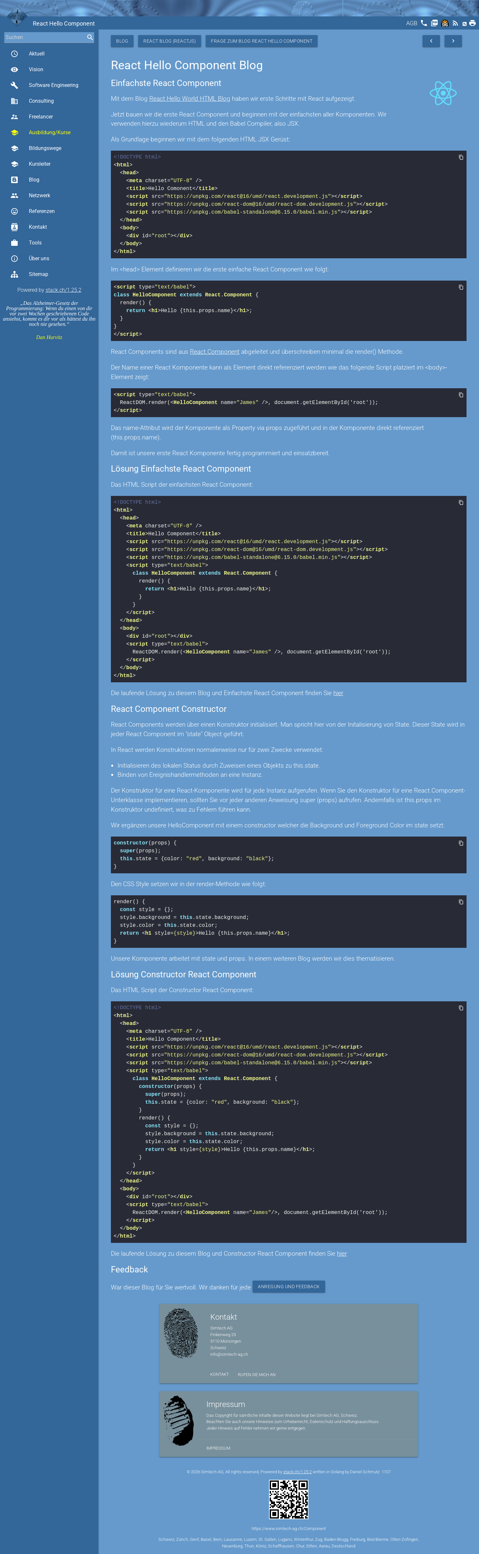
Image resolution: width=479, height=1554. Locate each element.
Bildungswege (35, 148)
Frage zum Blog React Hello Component (261, 41)
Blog (24, 180)
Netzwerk (30, 195)
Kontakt (28, 227)
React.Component (215, 351)
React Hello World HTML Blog (189, 98)
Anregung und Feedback (289, 1286)
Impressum (218, 1448)
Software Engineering (44, 85)
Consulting (32, 101)
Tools (26, 243)
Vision (26, 69)
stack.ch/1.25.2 (63, 290)
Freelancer (31, 117)
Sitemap (29, 274)
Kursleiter (30, 164)
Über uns (29, 258)
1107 (386, 1471)
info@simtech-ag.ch (229, 1354)
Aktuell (27, 54)
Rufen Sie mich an (257, 1374)
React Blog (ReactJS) (169, 41)
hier (338, 693)
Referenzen (32, 211)
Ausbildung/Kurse (40, 132)
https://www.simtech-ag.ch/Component (289, 1528)
